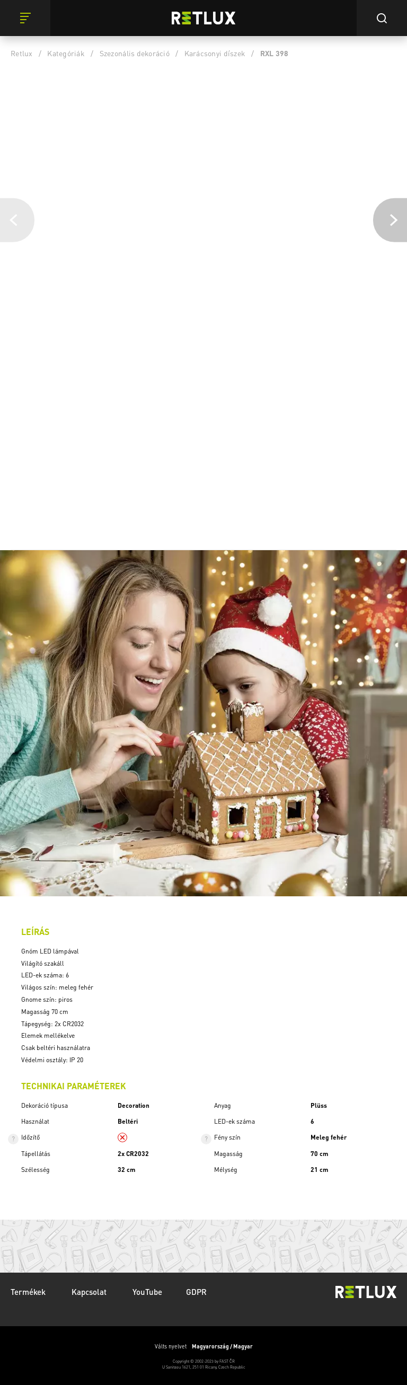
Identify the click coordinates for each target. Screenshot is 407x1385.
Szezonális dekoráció (135, 53)
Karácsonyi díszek (214, 53)
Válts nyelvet (204, 1346)
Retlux (22, 53)
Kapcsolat (90, 1291)
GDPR (196, 1291)
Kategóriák (66, 53)
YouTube (147, 1291)
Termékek (29, 1291)
